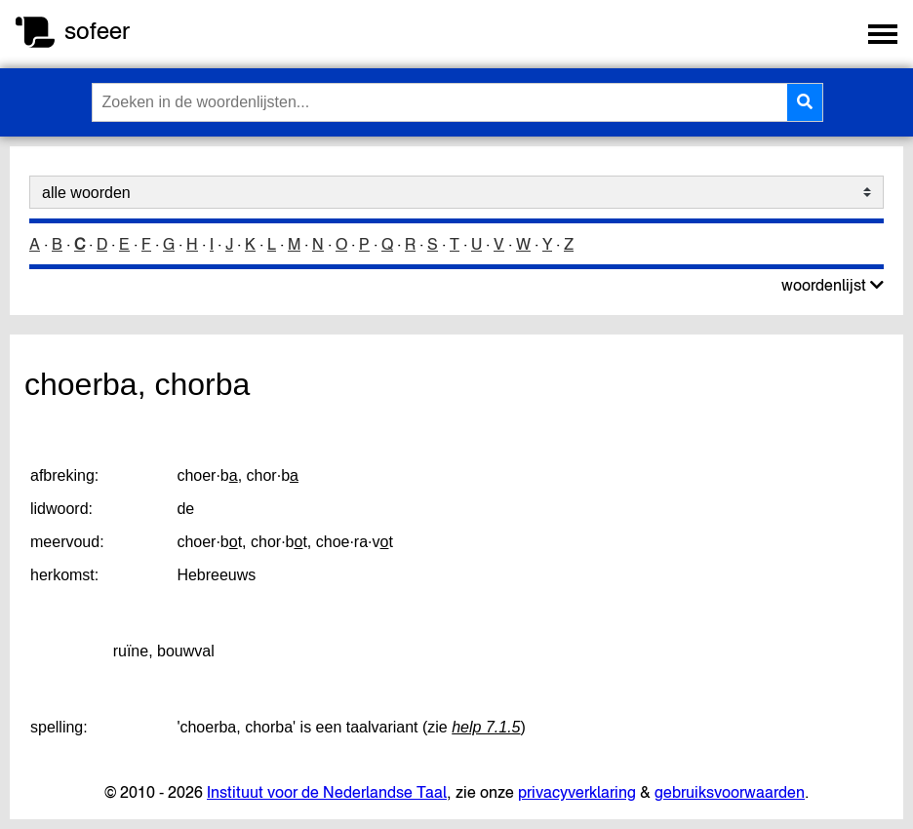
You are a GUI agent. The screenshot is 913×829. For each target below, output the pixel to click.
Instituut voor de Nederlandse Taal (327, 792)
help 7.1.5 (486, 727)
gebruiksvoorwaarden (730, 792)
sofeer (97, 31)
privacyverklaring (577, 792)
